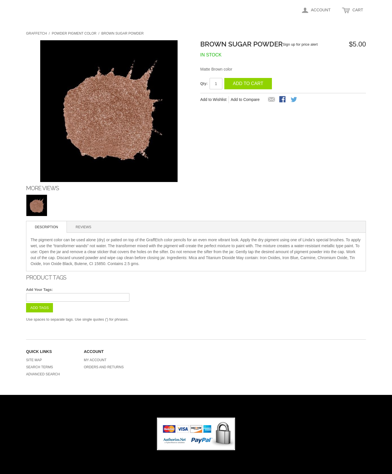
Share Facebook (283, 99)
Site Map (34, 360)
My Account (95, 360)
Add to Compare (245, 99)
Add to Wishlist (213, 99)
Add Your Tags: (39, 289)
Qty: (204, 83)
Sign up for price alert (300, 44)
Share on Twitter (294, 99)
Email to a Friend (271, 99)
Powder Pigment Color (74, 33)
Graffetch (36, 33)
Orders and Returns (104, 367)
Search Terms (39, 367)
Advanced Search (43, 374)
